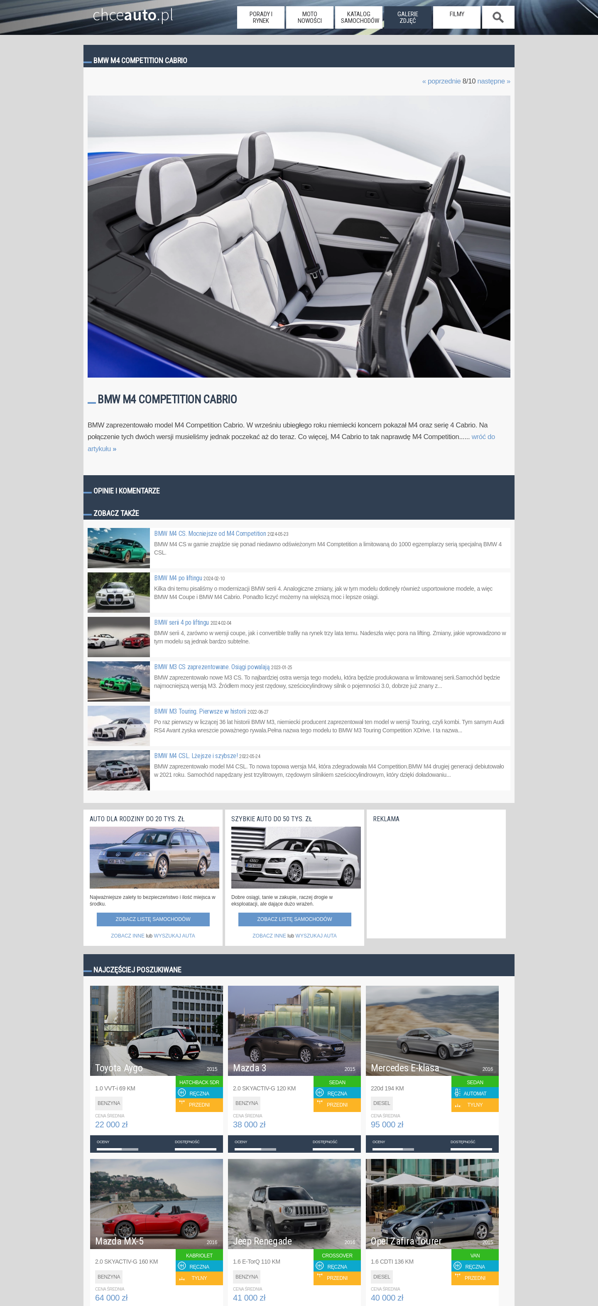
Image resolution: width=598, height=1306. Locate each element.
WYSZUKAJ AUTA (174, 936)
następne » (493, 81)
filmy (457, 14)
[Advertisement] (435, 878)
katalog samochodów (360, 17)
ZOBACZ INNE (128, 936)
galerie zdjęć (407, 17)
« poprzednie (441, 81)
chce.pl (123, 11)
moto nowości (310, 17)
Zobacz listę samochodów (152, 919)
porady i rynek (261, 17)
